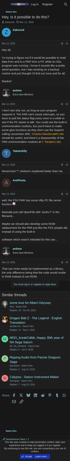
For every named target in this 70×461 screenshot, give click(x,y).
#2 (67, 104)
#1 (67, 43)
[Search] (65, 4)
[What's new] (58, 4)
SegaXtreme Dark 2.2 (16, 439)
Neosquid (14, 381)
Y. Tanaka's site (51, 141)
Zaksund (9, 22)
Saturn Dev (21, 306)
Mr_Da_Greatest (18, 346)
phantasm (15, 365)
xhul (12, 306)
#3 (67, 165)
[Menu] (5, 4)
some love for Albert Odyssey (30, 303)
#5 (67, 262)
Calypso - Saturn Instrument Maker (34, 377)
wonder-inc (15, 326)
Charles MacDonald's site (48, 133)
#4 (67, 194)
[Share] (62, 43)
